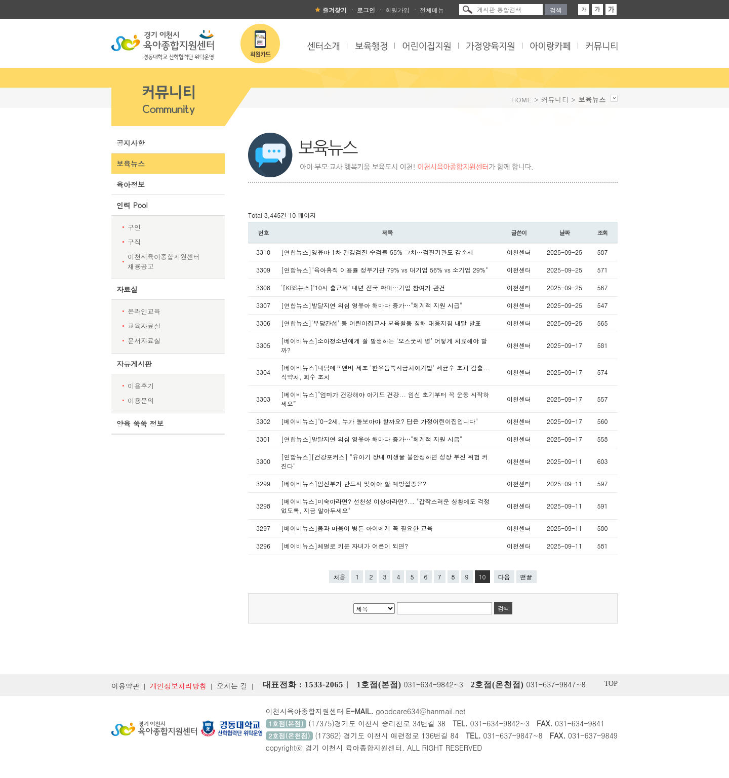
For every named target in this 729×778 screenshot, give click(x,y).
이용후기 (141, 386)
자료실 (127, 289)
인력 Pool (132, 205)
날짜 (564, 232)
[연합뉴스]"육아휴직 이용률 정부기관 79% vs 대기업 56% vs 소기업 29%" (384, 269)
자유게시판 (134, 364)
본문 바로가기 (0, 0)
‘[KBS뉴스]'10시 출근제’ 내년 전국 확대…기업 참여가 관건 (363, 287)
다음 (504, 576)
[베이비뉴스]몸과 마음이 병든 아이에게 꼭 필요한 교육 (357, 528)
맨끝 (526, 576)
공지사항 (130, 143)
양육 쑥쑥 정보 (140, 423)
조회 (602, 232)
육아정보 (130, 184)
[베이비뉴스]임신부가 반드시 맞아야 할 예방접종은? (353, 483)
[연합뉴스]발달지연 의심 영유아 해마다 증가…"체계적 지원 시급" (371, 305)
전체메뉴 (432, 10)
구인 (134, 227)
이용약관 (125, 686)
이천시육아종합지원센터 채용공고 (164, 261)
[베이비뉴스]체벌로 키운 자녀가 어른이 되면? (344, 545)
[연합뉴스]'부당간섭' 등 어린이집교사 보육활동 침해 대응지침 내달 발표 (381, 323)
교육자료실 (144, 326)
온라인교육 (144, 311)
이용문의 (141, 400)
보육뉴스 (130, 164)
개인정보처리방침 (178, 686)
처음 (339, 576)
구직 (134, 242)
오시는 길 (232, 686)
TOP (611, 683)
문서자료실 (144, 340)
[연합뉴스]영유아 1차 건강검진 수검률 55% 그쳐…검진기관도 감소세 (377, 252)
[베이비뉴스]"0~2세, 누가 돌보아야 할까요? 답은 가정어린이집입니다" (379, 421)
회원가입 (397, 10)
